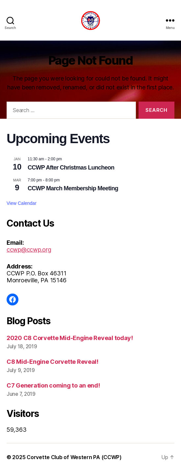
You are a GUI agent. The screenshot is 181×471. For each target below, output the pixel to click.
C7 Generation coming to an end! (53, 385)
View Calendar (22, 203)
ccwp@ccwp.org (29, 249)
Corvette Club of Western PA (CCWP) (74, 457)
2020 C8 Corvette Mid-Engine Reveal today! (70, 337)
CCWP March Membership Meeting (73, 188)
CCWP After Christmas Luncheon (71, 167)
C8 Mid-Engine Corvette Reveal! (52, 361)
